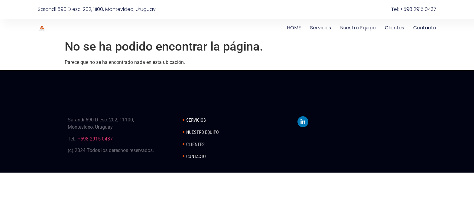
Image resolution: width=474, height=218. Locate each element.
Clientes (394, 27)
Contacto (424, 27)
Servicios (320, 27)
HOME (294, 27)
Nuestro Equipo (358, 27)
